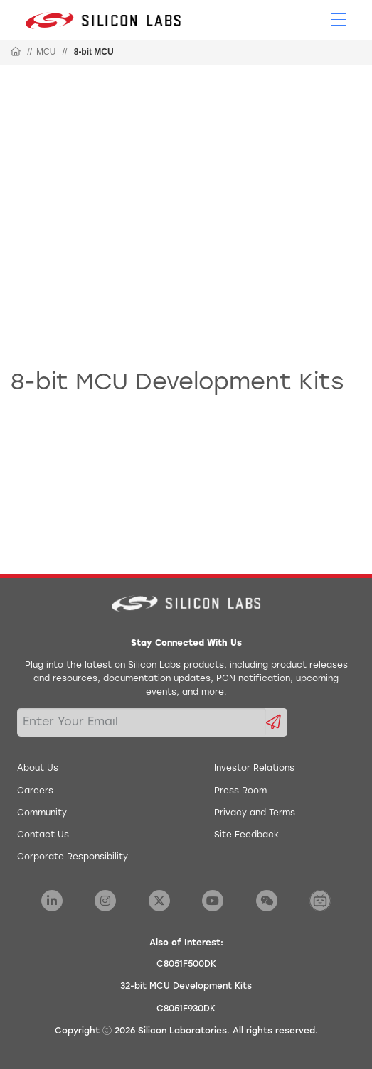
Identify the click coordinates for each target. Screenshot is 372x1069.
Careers (35, 791)
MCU (45, 52)
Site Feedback (246, 835)
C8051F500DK (186, 964)
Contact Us (43, 835)
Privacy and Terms (254, 813)
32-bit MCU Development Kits (186, 986)
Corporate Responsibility (72, 857)
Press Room (240, 791)
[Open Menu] (338, 18)
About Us (37, 768)
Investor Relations (254, 768)
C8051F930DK (186, 1009)
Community (42, 813)
